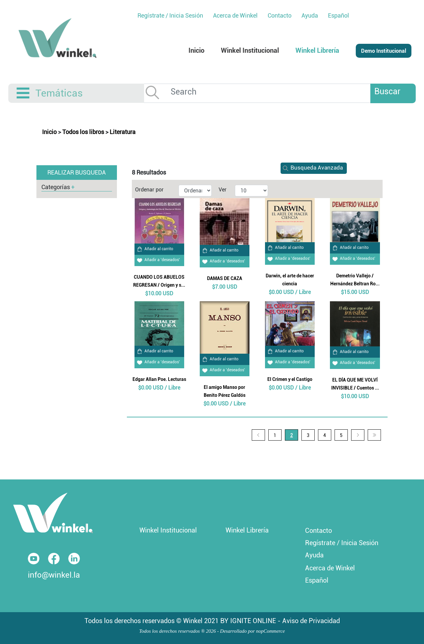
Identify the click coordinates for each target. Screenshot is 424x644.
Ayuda (314, 555)
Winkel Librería (247, 530)
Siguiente (357, 435)
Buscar (387, 92)
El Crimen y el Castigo (289, 379)
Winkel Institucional (168, 530)
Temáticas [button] (59, 93)
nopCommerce (270, 631)
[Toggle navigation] (23, 93)
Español (338, 15)
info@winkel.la (54, 575)
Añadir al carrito (153, 249)
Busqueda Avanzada (312, 167)
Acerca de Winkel (330, 568)
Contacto (318, 531)
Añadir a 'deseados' (157, 259)
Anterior (258, 435)
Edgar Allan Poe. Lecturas (159, 379)
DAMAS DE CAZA (224, 278)
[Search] (275, 92)
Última (374, 435)
